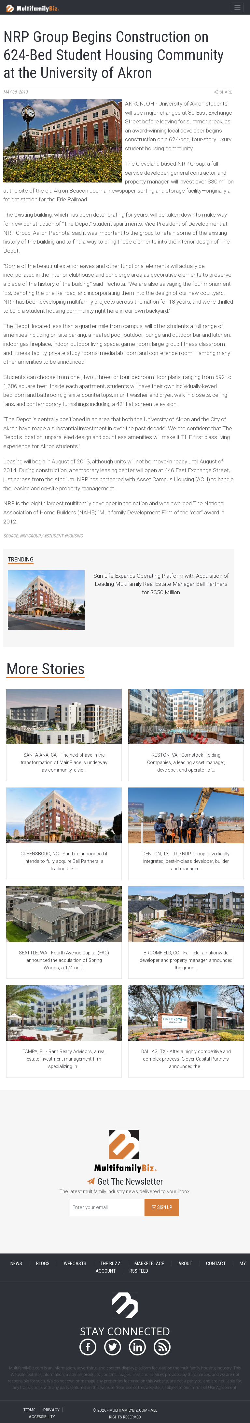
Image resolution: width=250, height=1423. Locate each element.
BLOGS (42, 1263)
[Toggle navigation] (237, 7)
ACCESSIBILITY (42, 1416)
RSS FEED (139, 1271)
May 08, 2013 (15, 92)
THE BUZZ (110, 1263)
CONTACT (216, 1263)
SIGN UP (162, 1207)
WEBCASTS (75, 1263)
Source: (43, 536)
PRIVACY (51, 1409)
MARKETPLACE (149, 1263)
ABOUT (185, 1263)
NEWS (16, 1263)
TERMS (29, 1409)
